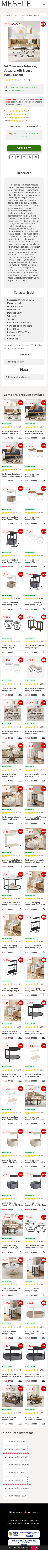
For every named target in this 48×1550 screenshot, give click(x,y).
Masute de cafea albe (15, 1441)
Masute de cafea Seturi (15, 1495)
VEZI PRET (24, 148)
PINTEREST (30, 1512)
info (20, 437)
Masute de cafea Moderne (17, 1488)
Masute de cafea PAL (14, 1472)
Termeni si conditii (18, 1520)
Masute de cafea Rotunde (17, 1464)
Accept (34, 1547)
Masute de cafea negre (15, 1449)
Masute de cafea (11, 15)
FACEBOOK (16, 1512)
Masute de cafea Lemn (15, 1480)
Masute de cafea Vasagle (32, 15)
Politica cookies (32, 1523)
